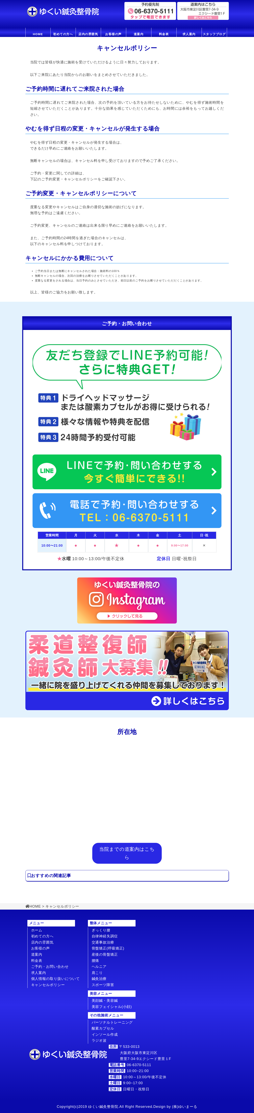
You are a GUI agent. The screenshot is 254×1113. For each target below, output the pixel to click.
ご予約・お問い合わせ (50, 967)
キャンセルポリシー (48, 985)
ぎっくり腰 (101, 930)
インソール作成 (105, 1035)
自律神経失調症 (105, 936)
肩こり (97, 973)
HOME (38, 34)
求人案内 (189, 34)
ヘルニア (99, 967)
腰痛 (95, 961)
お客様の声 (113, 34)
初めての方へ (63, 34)
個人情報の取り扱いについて (55, 979)
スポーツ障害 (103, 985)
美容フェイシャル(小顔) (112, 1007)
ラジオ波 (99, 1040)
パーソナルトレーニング (112, 1022)
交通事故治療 (103, 942)
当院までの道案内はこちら (127, 853)
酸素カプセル (103, 1028)
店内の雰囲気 (88, 34)
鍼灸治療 (99, 979)
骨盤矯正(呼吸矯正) (108, 948)
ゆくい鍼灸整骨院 (103, 1107)
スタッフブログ (214, 34)
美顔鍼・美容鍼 (105, 1001)
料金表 (164, 34)
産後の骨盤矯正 (105, 954)
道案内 (139, 34)
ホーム (36, 930)
